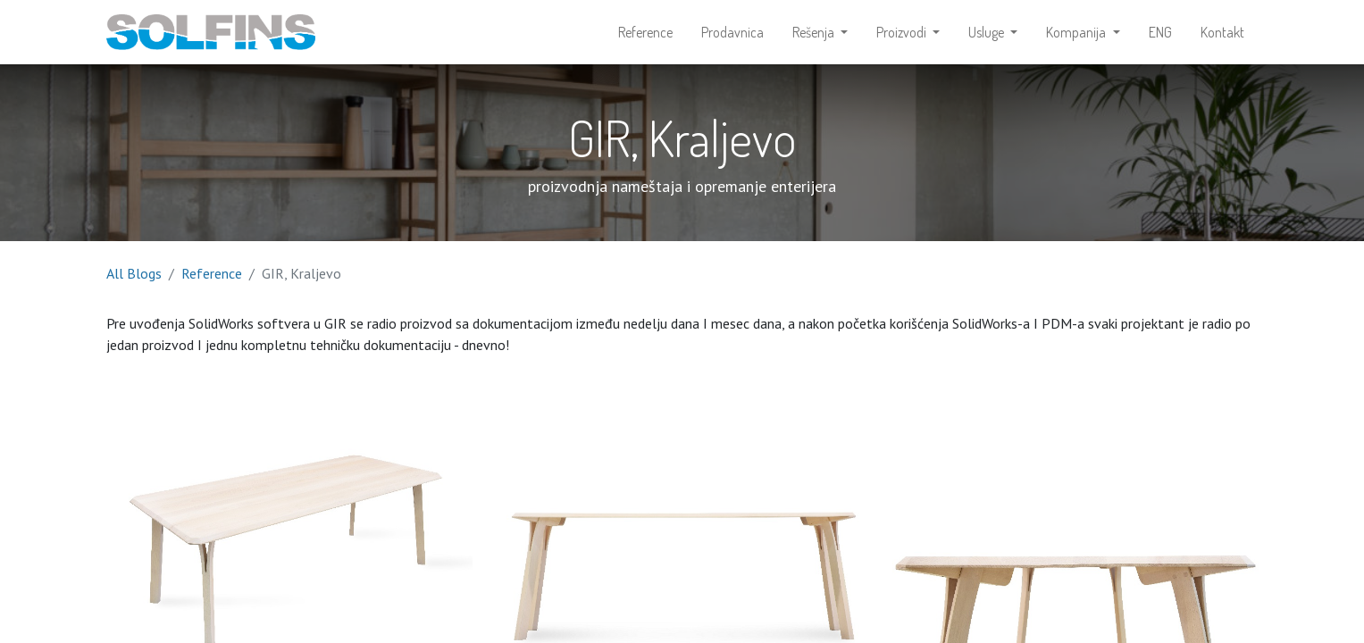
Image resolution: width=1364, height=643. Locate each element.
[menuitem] (645, 32)
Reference (211, 273)
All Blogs (134, 273)
